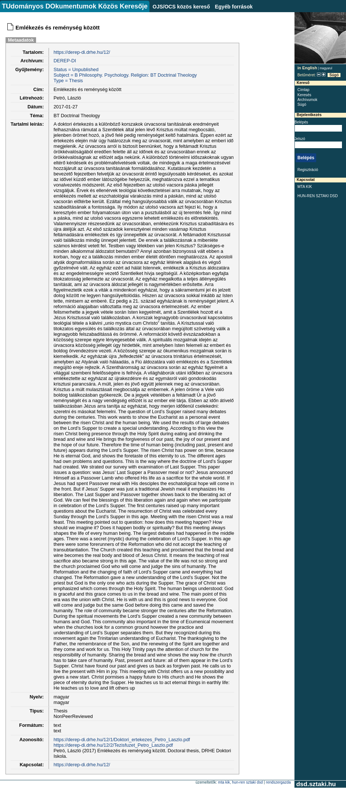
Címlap (303, 90)
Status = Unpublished (75, 69)
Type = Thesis (68, 80)
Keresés (304, 95)
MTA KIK (304, 187)
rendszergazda (278, 782)
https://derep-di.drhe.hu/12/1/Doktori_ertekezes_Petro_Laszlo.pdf (121, 739)
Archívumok (307, 100)
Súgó (334, 75)
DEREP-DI (64, 60)
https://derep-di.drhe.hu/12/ (81, 52)
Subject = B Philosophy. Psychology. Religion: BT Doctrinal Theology (125, 75)
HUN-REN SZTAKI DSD (317, 196)
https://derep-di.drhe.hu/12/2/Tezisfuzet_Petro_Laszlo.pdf (113, 745)
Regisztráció (307, 170)
